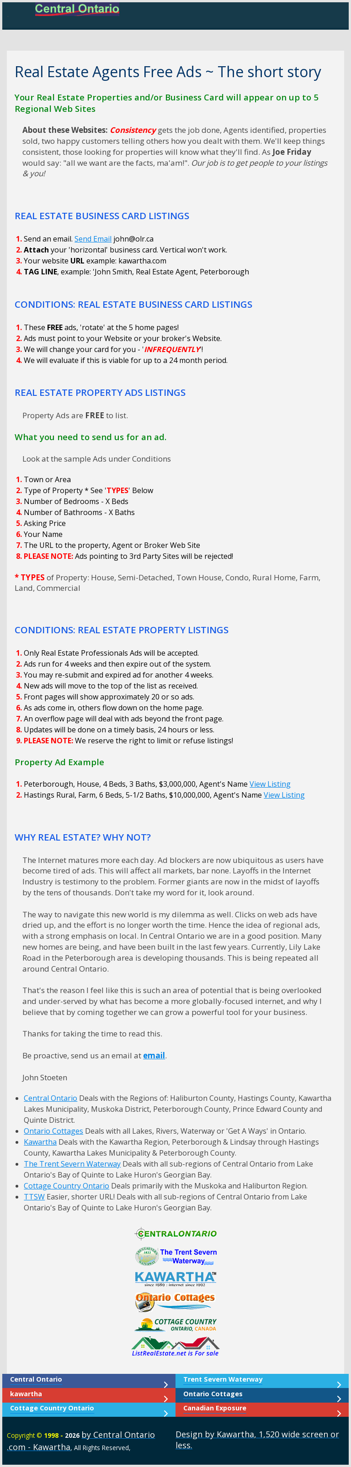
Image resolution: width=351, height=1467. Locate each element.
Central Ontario (50, 1098)
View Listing (270, 784)
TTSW (34, 1197)
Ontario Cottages (53, 1131)
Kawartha (40, 1142)
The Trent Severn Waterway (72, 1164)
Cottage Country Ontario (66, 1186)
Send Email (93, 239)
